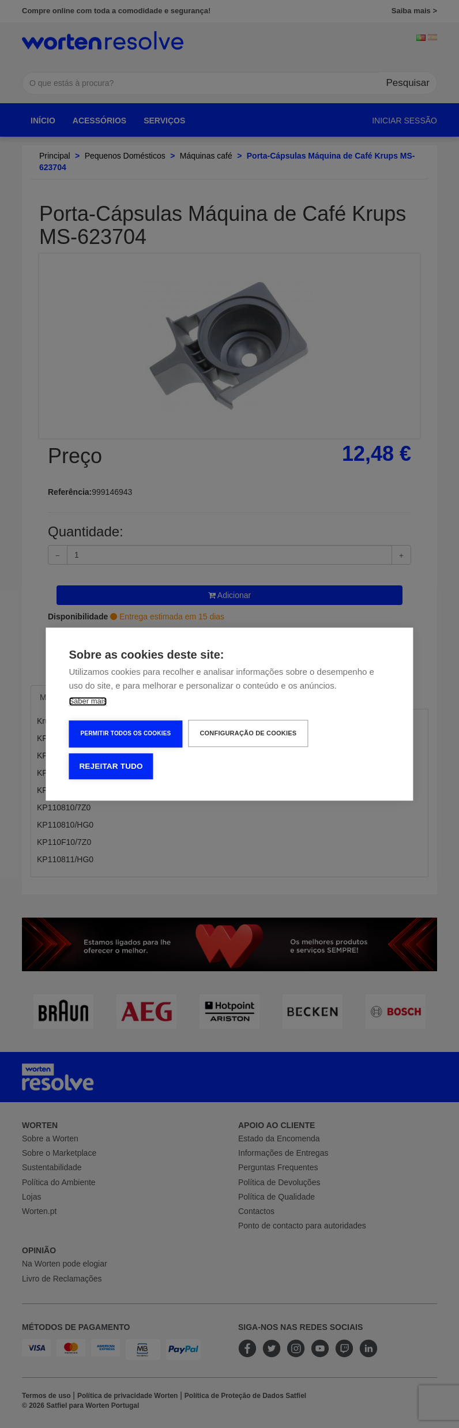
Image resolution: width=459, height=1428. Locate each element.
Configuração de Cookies (248, 733)
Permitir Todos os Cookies (125, 733)
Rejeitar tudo (110, 766)
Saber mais (88, 701)
